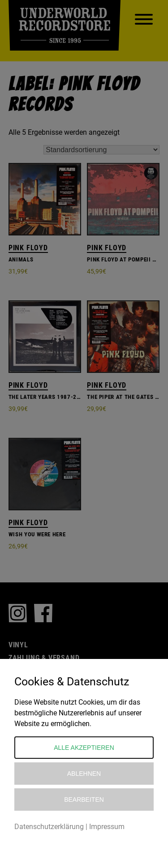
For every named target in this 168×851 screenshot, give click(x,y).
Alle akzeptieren (84, 747)
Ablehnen (84, 773)
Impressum (107, 826)
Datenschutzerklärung (49, 826)
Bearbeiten (84, 799)
